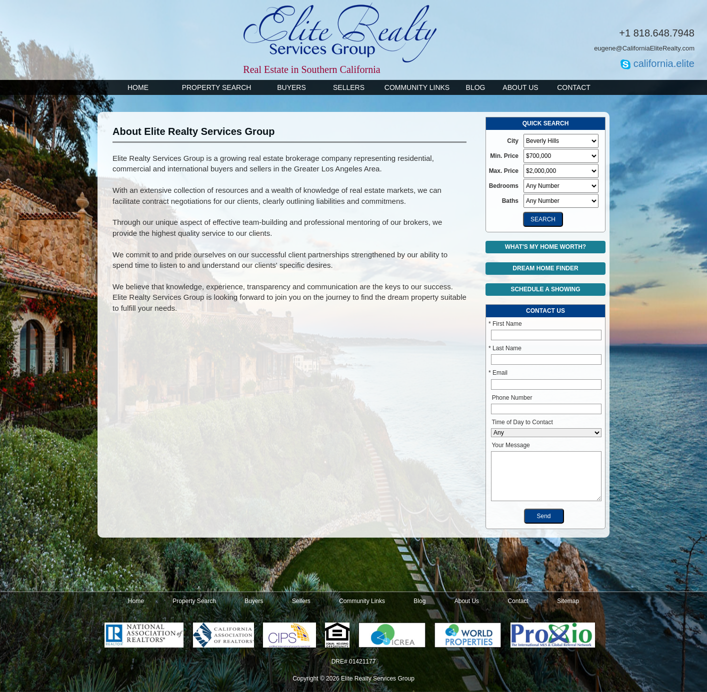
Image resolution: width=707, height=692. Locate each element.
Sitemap (568, 601)
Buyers (291, 87)
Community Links (417, 87)
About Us (520, 87)
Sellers (348, 87)
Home (138, 87)
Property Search (217, 87)
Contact (573, 87)
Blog (476, 87)
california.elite (664, 63)
